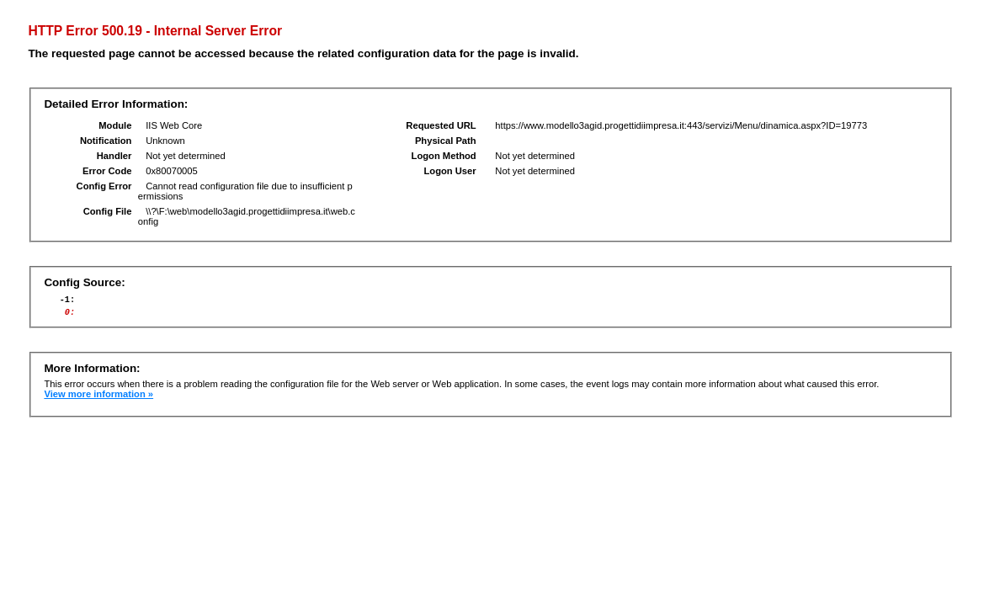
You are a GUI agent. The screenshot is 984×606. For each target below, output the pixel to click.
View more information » (98, 399)
